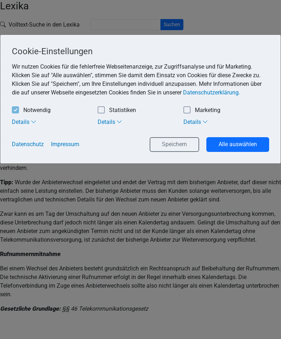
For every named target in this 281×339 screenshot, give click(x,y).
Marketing (201, 110)
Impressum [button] (65, 144)
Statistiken (117, 110)
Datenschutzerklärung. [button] (211, 92)
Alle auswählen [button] (238, 144)
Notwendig (31, 110)
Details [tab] (24, 121)
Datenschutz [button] (28, 144)
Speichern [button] (174, 144)
